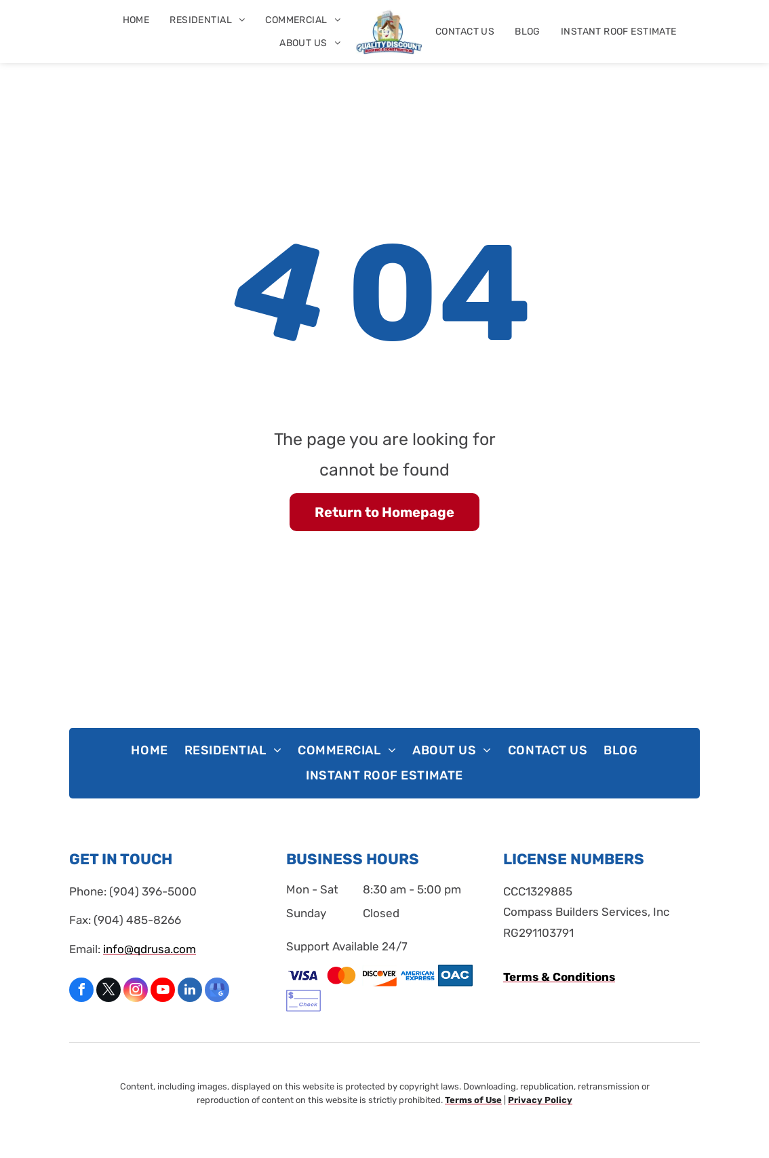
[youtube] (163, 991)
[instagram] (135, 991)
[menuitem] (136, 20)
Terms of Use (473, 1100)
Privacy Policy (540, 1100)
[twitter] (108, 991)
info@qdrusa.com (149, 949)
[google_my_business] (217, 991)
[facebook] (81, 991)
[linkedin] (190, 991)
